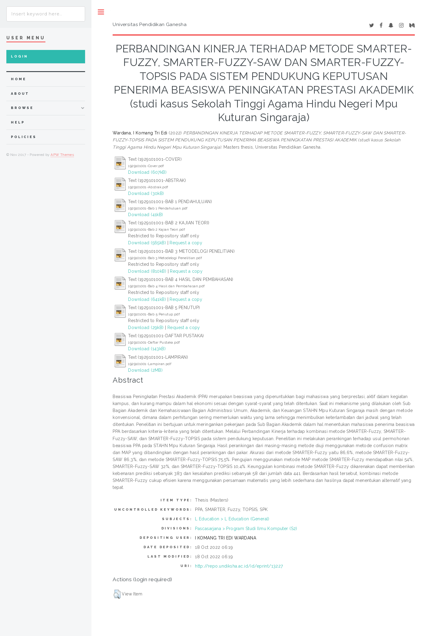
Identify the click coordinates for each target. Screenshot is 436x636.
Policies (24, 137)
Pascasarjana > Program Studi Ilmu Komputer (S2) (246, 528)
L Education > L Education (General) (232, 518)
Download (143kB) (147, 348)
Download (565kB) (147, 242)
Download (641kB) (147, 299)
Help (18, 122)
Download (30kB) (146, 193)
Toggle (101, 12)
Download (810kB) (147, 271)
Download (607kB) (147, 172)
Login (19, 56)
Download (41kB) (145, 214)
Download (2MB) (145, 370)
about (20, 94)
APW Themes (62, 155)
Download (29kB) (146, 327)
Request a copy (186, 242)
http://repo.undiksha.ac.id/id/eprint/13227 (239, 566)
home (18, 79)
